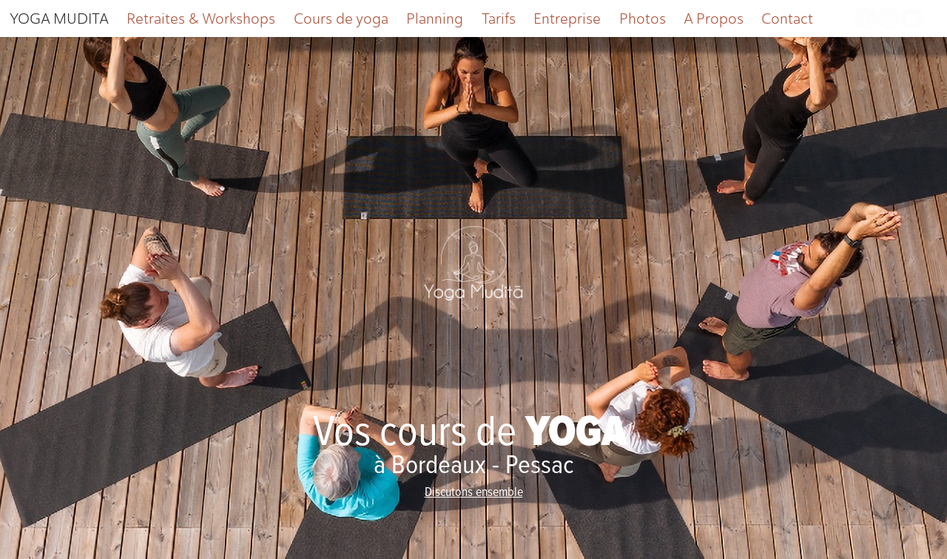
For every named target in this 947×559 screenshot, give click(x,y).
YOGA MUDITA (59, 18)
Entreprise (567, 18)
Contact (787, 18)
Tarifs (499, 18)
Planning (434, 18)
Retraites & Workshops (201, 18)
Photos (642, 18)
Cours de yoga (341, 18)
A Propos (714, 18)
